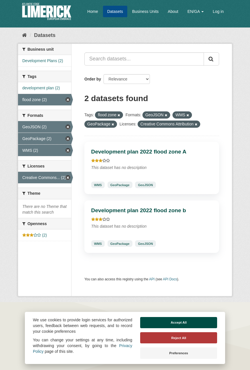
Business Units (145, 11)
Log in (218, 11)
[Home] (24, 35)
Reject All (178, 338)
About (173, 11)
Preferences (178, 353)
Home (92, 11)
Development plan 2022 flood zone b (138, 210)
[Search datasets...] (144, 59)
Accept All (179, 322)
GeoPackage (120, 184)
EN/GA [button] (195, 11)
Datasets (115, 11)
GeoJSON (145, 184)
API (151, 279)
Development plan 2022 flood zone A (138, 152)
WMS (98, 184)
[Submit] (211, 59)
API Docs (170, 279)
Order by (92, 79)
